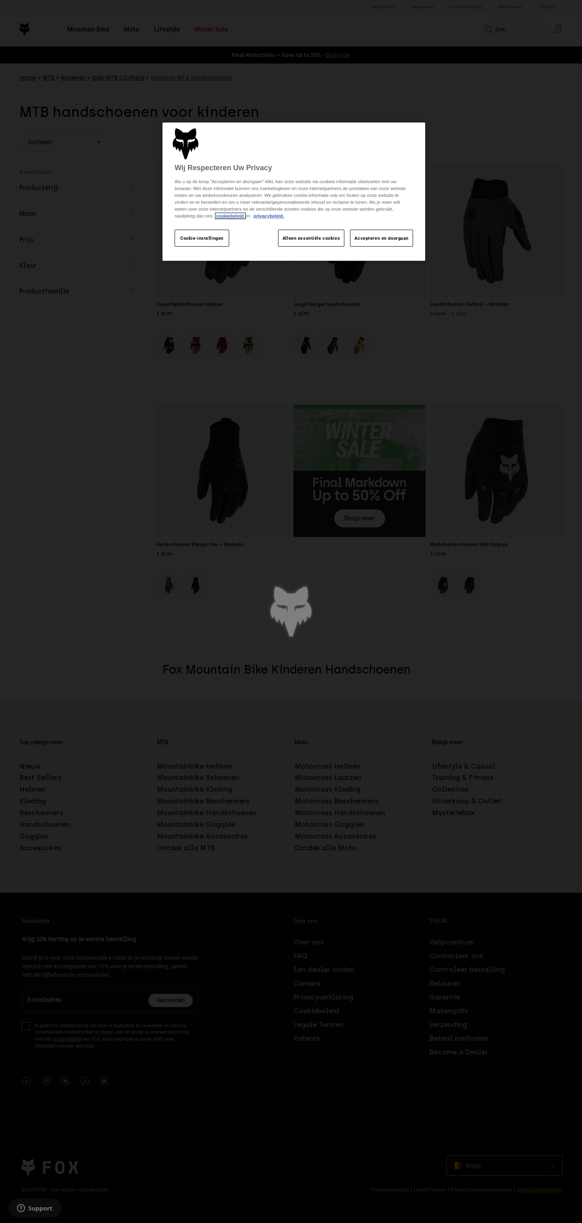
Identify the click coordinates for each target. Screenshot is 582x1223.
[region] (293, 192)
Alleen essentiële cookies (311, 238)
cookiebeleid (230, 215)
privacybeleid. (268, 215)
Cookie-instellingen (202, 238)
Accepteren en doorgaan (381, 238)
